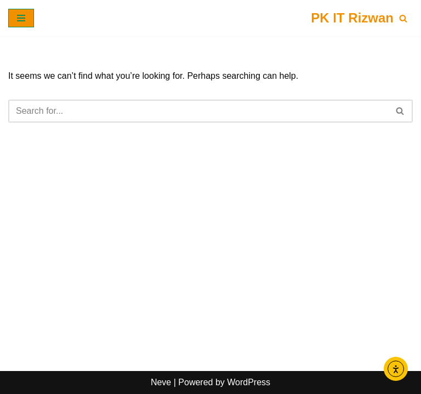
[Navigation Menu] (21, 18)
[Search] (403, 18)
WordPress (248, 382)
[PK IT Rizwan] (352, 18)
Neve (161, 382)
